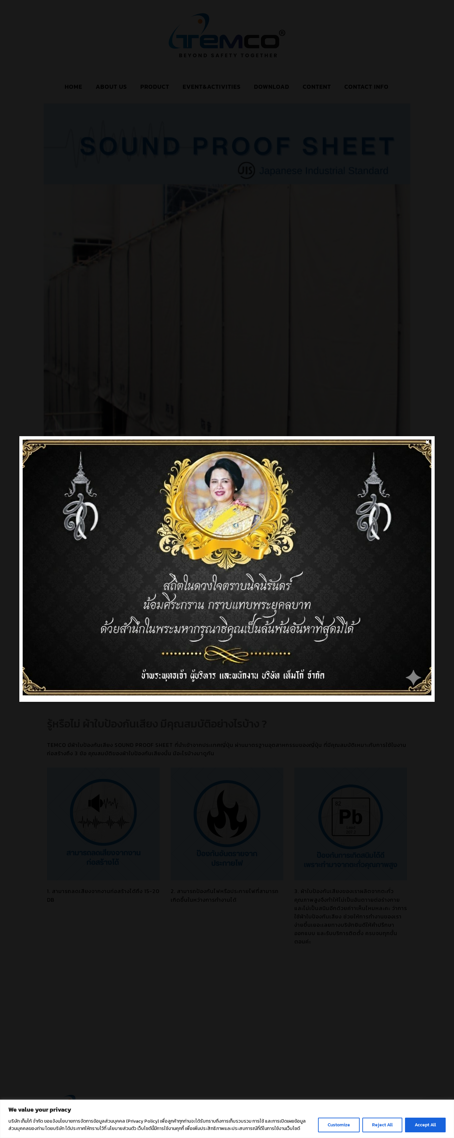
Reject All (382, 1124)
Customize (339, 1124)
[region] (227, 1119)
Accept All (425, 1124)
